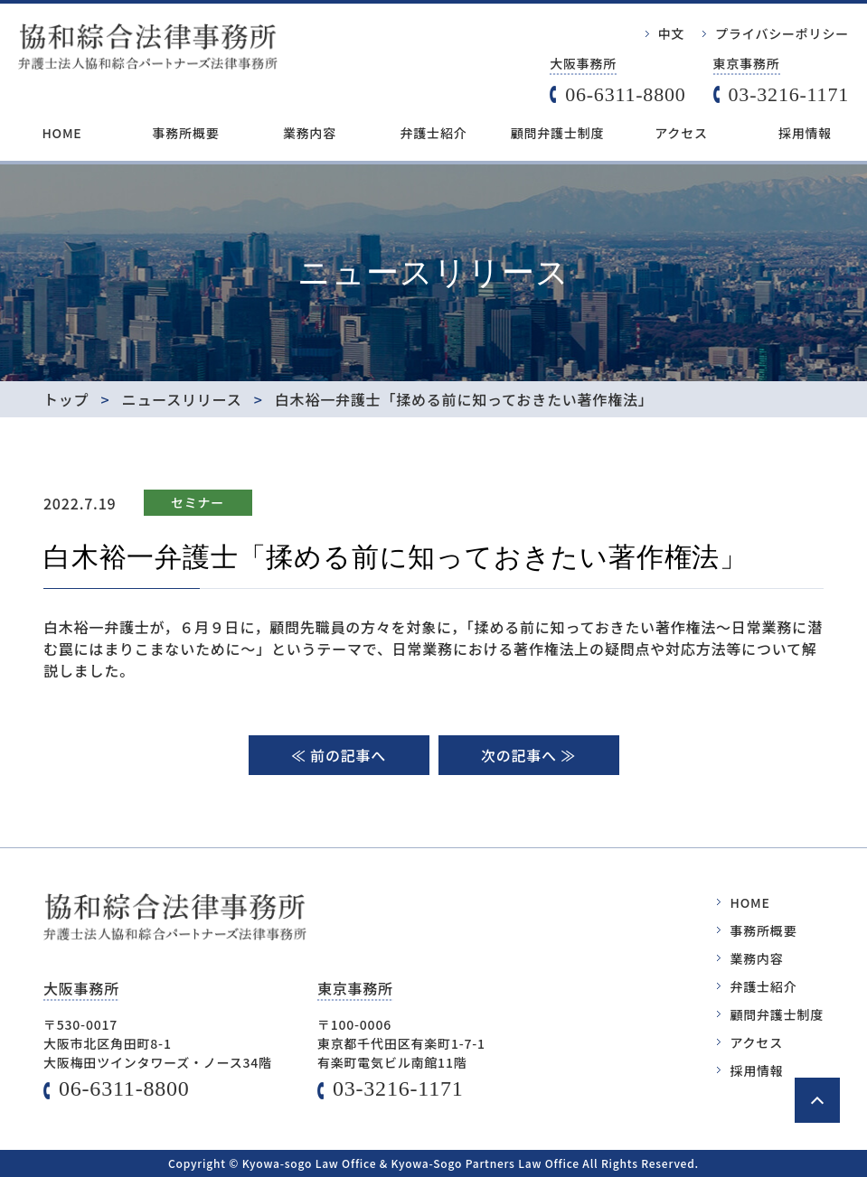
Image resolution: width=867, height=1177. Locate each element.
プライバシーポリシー (782, 33)
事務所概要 (186, 133)
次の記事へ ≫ (528, 755)
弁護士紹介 (434, 133)
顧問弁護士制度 (558, 133)
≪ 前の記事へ (338, 755)
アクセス (681, 133)
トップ (66, 399)
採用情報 (805, 133)
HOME (61, 133)
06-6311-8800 (625, 94)
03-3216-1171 (789, 94)
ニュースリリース (182, 399)
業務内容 (309, 133)
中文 (671, 33)
